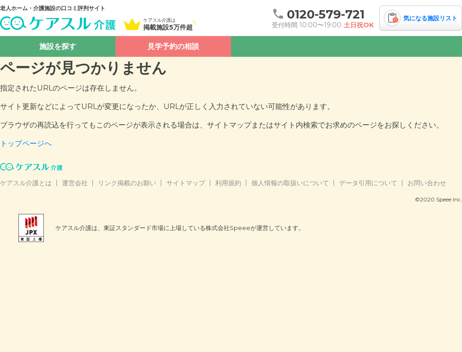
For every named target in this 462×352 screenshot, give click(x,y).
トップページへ (26, 143)
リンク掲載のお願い (127, 183)
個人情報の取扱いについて (290, 183)
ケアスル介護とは (26, 183)
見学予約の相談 (173, 46)
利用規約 (228, 183)
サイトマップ (185, 183)
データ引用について (368, 183)
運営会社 (75, 183)
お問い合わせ (426, 183)
